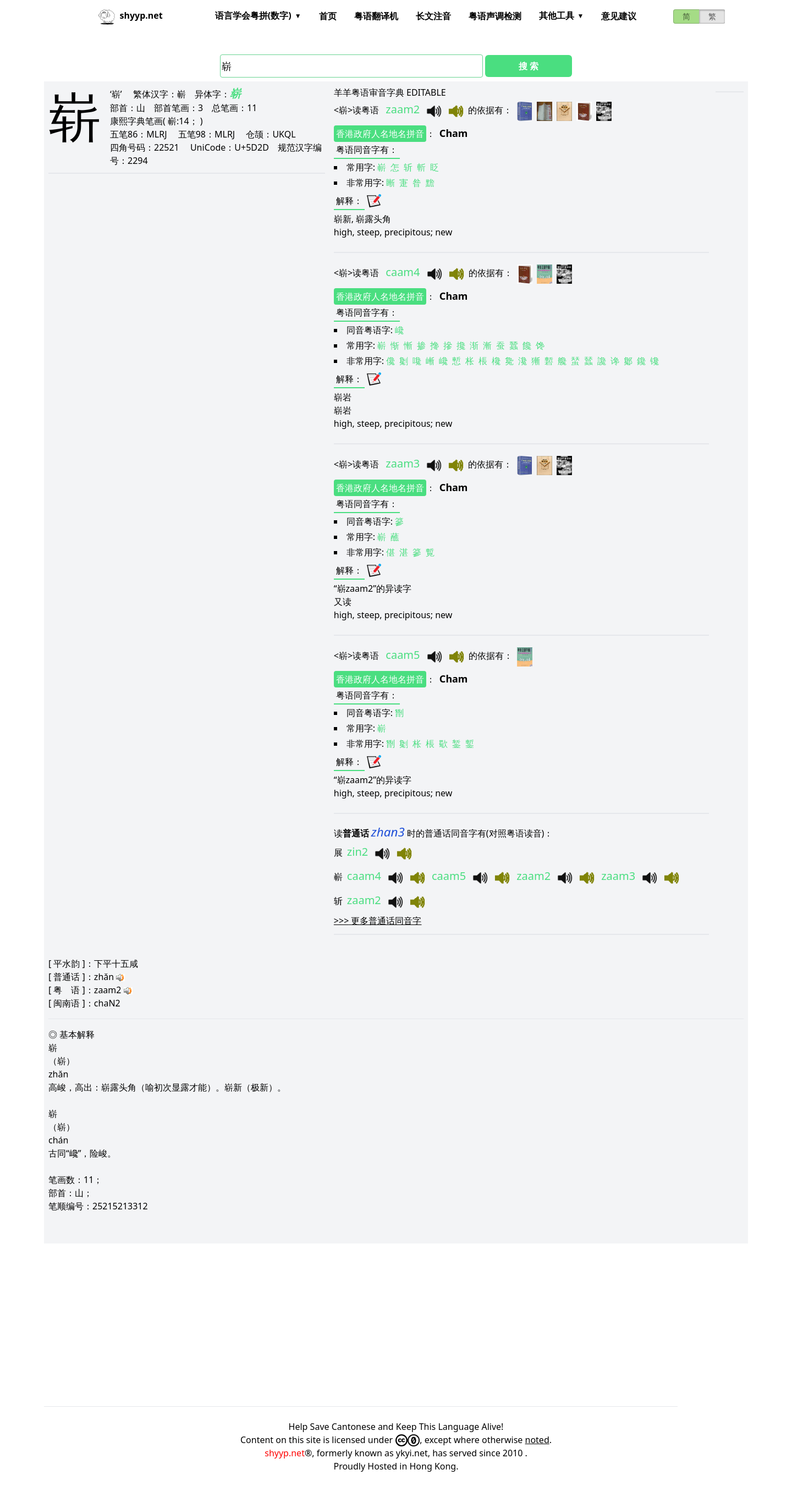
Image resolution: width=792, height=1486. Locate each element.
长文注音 (433, 16)
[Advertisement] (374, 1325)
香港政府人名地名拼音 (380, 134)
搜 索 (528, 66)
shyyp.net (285, 1453)
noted (537, 1440)
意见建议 (618, 16)
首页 (328, 16)
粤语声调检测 (495, 16)
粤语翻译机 (376, 16)
